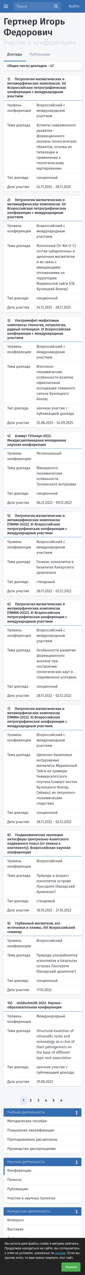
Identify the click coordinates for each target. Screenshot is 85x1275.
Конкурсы (15, 1220)
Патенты (14, 1180)
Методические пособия (27, 1121)
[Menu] (6, 6)
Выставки (15, 1229)
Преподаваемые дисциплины (32, 1139)
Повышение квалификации (30, 1130)
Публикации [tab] (39, 54)
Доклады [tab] (14, 54)
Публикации (17, 1189)
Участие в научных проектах (31, 1198)
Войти (74, 6)
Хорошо (71, 1267)
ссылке (60, 1253)
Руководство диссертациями (31, 1149)
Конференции (19, 1170)
